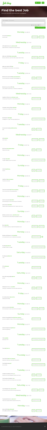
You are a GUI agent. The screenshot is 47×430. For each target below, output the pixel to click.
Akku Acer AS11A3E (6, 56)
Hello (3, 138)
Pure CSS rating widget (7, 276)
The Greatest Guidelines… (7, 378)
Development (5, 117)
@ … (13, 66)
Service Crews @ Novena (7, 317)
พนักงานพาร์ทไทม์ (5, 409)
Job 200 (4, 169)
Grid (39, 25)
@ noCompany (10, 179)
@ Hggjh (10, 117)
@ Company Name (10, 148)
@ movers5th (13, 388)
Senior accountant (6, 307)
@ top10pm (14, 235)
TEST (3, 338)
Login (38, 2)
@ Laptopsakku (13, 56)
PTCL (3, 266)
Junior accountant (6, 199)
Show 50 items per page (40, 27)
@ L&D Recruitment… (17, 317)
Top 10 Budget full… (6, 388)
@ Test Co (8, 348)
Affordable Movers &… (7, 45)
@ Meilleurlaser (16, 214)
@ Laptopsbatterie (16, 76)
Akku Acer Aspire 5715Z (7, 66)
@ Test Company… (11, 358)
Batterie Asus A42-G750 (7, 76)
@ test (13, 276)
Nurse (3, 225)
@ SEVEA (6, 338)
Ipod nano (4, 148)
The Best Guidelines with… (8, 373)
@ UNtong (8, 169)
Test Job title (5, 358)
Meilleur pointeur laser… (7, 214)
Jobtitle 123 (4, 179)
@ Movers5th (14, 45)
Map (32, 25)
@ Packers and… (15, 97)
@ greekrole (8, 245)
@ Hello (6, 138)
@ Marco (9, 35)
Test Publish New (6, 363)
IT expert (4, 158)
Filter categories (5, 20)
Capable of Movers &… (7, 97)
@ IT (11, 363)
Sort (42, 25)
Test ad (4, 348)
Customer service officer (7, 107)
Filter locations (11, 20)
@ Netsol (13, 327)
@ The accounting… (14, 189)
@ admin (14, 107)
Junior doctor (5, 204)
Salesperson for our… (6, 286)
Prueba (4, 245)
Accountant (5, 35)
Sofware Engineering (6, 327)
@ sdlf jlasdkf (11, 409)
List (36, 25)
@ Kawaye (7, 266)
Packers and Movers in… (7, 235)
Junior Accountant (6, 189)
